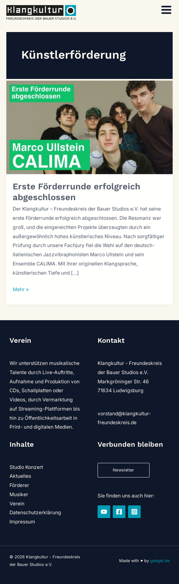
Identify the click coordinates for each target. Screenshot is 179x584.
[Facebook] (119, 511)
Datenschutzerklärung (35, 512)
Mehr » (21, 291)
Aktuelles (20, 476)
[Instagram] (134, 511)
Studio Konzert (26, 467)
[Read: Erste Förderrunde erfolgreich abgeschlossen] (89, 129)
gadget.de (159, 560)
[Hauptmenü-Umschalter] (166, 9)
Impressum (22, 522)
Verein (17, 504)
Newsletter (123, 470)
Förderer (19, 485)
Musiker (19, 494)
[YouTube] (104, 511)
